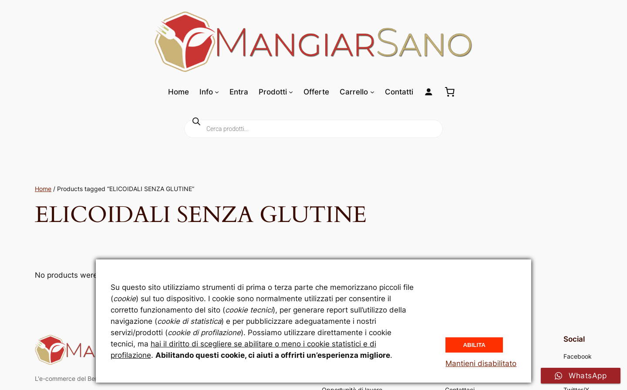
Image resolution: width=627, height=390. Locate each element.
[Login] (428, 92)
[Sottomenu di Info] (217, 92)
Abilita (474, 345)
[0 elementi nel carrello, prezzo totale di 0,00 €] (450, 92)
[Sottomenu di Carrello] (372, 92)
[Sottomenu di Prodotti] (291, 92)
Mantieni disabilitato (480, 363)
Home (43, 188)
